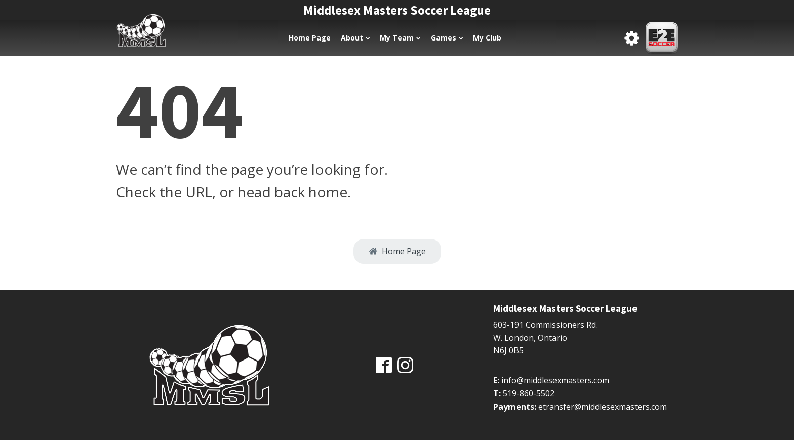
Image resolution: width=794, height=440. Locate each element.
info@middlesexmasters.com (555, 380)
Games (447, 38)
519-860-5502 (528, 393)
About (355, 38)
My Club (487, 38)
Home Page (310, 38)
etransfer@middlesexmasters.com (602, 406)
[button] (397, 251)
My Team (400, 38)
